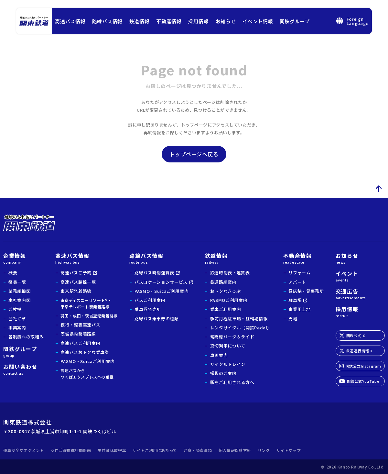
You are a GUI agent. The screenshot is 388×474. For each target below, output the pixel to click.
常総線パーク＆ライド (232, 337)
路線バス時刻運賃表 (154, 273)
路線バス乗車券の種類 (157, 318)
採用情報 (198, 21)
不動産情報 (169, 21)
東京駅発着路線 (76, 291)
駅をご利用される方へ (232, 382)
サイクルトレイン (227, 364)
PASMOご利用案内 (229, 300)
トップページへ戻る (193, 154)
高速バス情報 (70, 21)
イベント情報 (257, 21)
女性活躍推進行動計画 (70, 450)
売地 (292, 318)
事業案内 (17, 328)
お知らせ (226, 21)
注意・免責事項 (198, 450)
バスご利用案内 (150, 300)
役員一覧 (17, 282)
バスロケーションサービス (161, 282)
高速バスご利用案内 (80, 343)
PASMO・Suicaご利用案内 (87, 361)
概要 (12, 273)
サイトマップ (288, 450)
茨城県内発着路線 (78, 334)
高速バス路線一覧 (78, 282)
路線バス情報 (107, 21)
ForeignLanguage (352, 21)
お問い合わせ (23, 369)
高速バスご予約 (76, 273)
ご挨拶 (15, 309)
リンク (264, 450)
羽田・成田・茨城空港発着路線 (88, 315)
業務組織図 (19, 291)
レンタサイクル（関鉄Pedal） (241, 328)
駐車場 (295, 300)
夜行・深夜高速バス (80, 325)
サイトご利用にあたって (155, 450)
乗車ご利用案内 (225, 309)
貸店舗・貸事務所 (306, 291)
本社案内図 (19, 300)
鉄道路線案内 (223, 282)
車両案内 (219, 355)
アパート (297, 282)
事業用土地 (299, 309)
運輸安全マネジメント (23, 450)
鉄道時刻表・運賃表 (230, 273)
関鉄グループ (295, 21)
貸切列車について (227, 346)
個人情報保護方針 (235, 450)
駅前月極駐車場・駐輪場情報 (238, 318)
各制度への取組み (26, 337)
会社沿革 (17, 318)
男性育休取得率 (112, 450)
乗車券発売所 (148, 309)
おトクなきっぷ (225, 291)
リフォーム (299, 273)
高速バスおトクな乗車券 (84, 352)
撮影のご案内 (223, 373)
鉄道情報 (139, 21)
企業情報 (23, 258)
